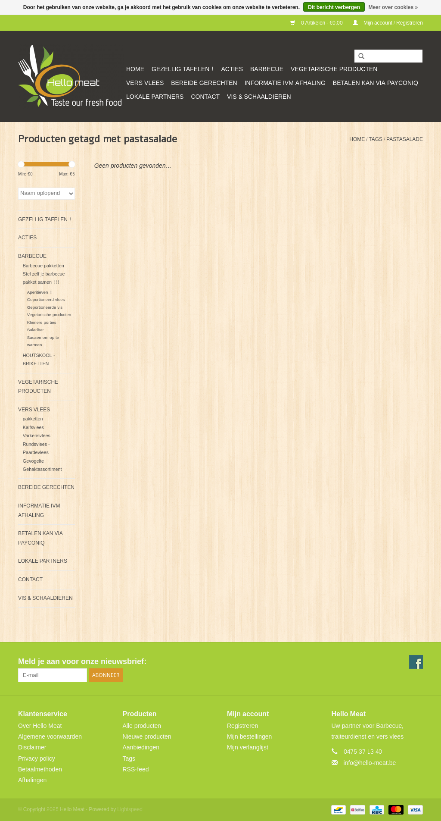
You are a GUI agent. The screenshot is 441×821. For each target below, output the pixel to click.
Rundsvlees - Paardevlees (36, 448)
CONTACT (205, 96)
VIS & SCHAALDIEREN (259, 96)
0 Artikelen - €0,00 (317, 23)
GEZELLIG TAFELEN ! (183, 69)
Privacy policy (36, 758)
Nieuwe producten (147, 736)
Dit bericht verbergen (334, 7)
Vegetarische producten (334, 69)
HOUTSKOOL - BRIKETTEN (39, 359)
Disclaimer (32, 747)
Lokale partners (154, 96)
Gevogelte (33, 461)
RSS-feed (136, 769)
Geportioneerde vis (44, 307)
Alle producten (142, 726)
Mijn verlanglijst (247, 747)
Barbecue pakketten (43, 266)
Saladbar (35, 330)
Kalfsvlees (33, 427)
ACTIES (232, 69)
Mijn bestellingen (249, 736)
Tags (375, 139)
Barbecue (266, 69)
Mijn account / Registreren (388, 23)
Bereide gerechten (204, 83)
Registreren (242, 726)
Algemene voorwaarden (50, 736)
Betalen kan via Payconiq (375, 83)
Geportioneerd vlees (46, 300)
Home (135, 69)
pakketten (33, 419)
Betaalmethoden (40, 769)
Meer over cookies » (393, 7)
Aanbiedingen (141, 747)
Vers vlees (145, 83)
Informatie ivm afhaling (285, 83)
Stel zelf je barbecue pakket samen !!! (44, 278)
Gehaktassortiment (42, 469)
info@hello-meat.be (370, 763)
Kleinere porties (41, 322)
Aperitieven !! (40, 292)
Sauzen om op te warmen (43, 341)
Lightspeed (130, 809)
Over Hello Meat (40, 726)
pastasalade (404, 139)
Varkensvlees (36, 436)
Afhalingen (32, 780)
